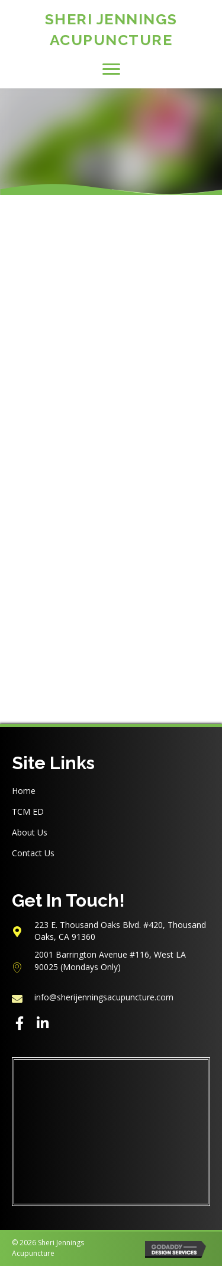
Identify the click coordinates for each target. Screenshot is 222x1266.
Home (24, 790)
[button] (111, 69)
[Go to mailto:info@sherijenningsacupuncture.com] (111, 997)
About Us (29, 832)
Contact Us (33, 853)
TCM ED (28, 811)
